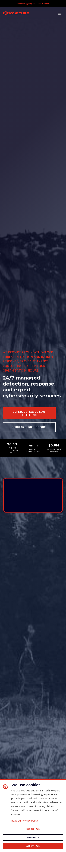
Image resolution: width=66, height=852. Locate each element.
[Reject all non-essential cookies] (33, 829)
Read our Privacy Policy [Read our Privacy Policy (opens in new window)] (24, 820)
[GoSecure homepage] (16, 13)
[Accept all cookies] (33, 846)
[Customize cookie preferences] (33, 837)
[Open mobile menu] (59, 13)
